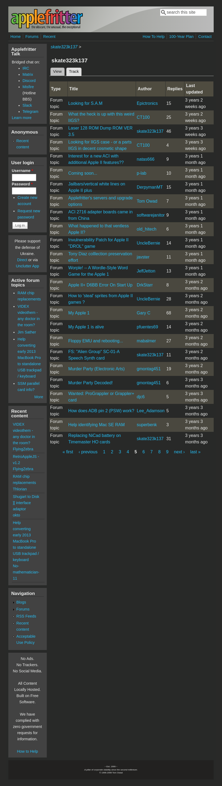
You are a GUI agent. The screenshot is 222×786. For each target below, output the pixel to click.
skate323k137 (64, 47)
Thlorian (20, 489)
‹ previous (87, 452)
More (38, 397)
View (57, 71)
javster (143, 257)
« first (68, 452)
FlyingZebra (23, 449)
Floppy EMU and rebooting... (95, 341)
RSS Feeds (26, 616)
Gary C (144, 313)
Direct (22, 260)
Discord (29, 80)
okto (16, 515)
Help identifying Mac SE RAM (96, 424)
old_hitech (146, 229)
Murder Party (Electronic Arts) (96, 369)
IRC (26, 68)
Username (22, 170)
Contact (205, 36)
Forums (32, 36)
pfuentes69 (147, 327)
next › (179, 452)
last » (195, 452)
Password (22, 184)
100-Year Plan (181, 36)
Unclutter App (27, 266)
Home (15, 36)
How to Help (27, 751)
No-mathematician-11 (26, 572)
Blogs (21, 602)
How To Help (153, 36)
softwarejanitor (151, 215)
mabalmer (146, 341)
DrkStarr (145, 285)
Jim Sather (26, 332)
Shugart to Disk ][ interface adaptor (26, 502)
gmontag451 (149, 369)
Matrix (28, 74)
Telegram (30, 111)
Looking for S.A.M (85, 103)
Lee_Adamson (150, 410)
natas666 (146, 159)
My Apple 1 (78, 313)
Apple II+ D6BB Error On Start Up (100, 285)
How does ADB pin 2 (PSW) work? (101, 410)
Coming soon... (82, 173)
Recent (49, 36)
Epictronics (147, 103)
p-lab (141, 173)
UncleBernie (148, 243)
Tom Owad (147, 201)
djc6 (141, 396)
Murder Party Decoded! (90, 383)
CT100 (143, 117)
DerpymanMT (150, 187)
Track (75, 71)
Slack (27, 105)
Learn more (22, 118)
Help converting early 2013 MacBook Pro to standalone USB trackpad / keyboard (29, 357)
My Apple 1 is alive (86, 327)
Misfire (28, 87)
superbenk (147, 424)
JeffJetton (146, 271)
